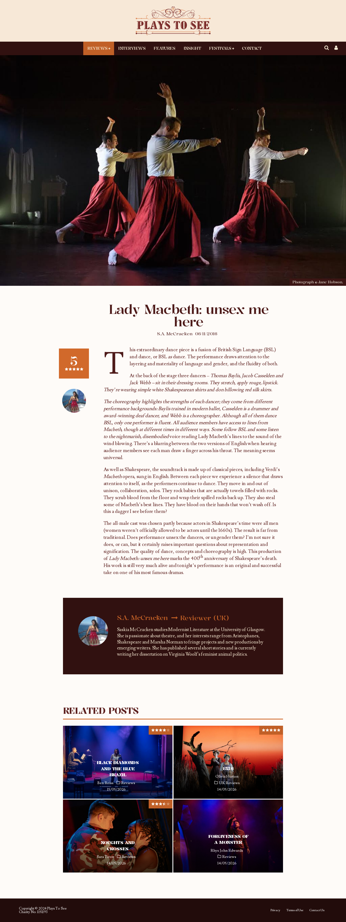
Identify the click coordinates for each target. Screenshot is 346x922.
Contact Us (316, 910)
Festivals (220, 48)
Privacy (275, 910)
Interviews (131, 48)
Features (164, 48)
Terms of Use (294, 910)
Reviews (97, 48)
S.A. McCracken (174, 334)
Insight (192, 48)
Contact (251, 48)
